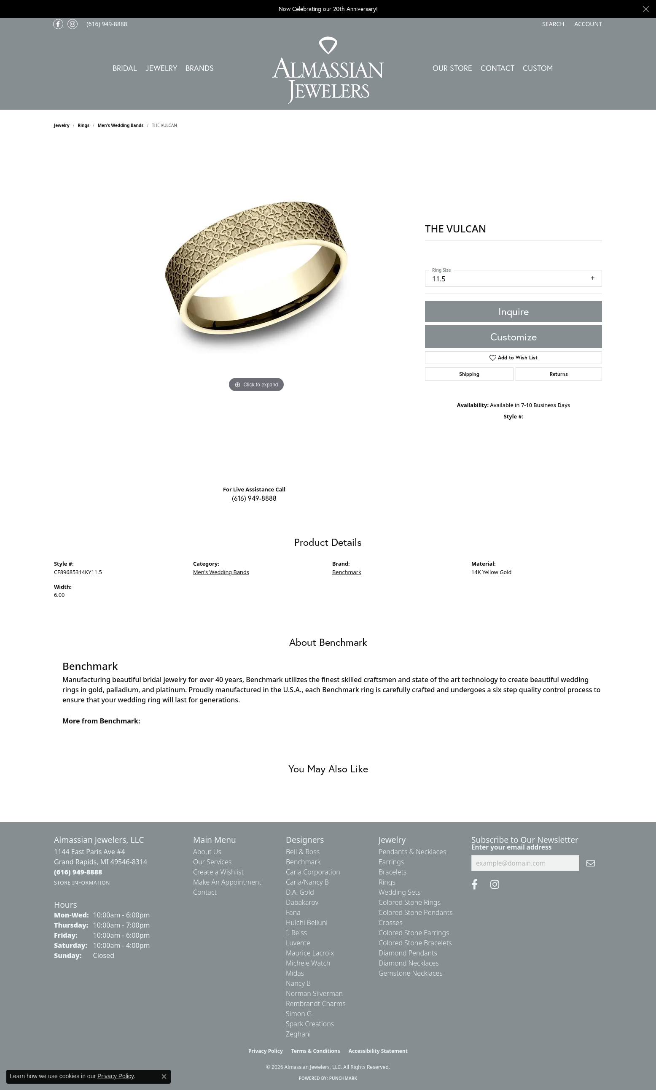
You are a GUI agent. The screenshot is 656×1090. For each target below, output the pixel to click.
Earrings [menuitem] (391, 861)
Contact (497, 68)
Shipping (469, 374)
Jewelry (161, 68)
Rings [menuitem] (387, 882)
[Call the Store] (78, 872)
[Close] (645, 9)
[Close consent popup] (164, 1076)
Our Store (452, 68)
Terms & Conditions (315, 1051)
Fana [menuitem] (293, 912)
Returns (559, 374)
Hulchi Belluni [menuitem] (307, 922)
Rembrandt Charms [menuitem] (316, 1003)
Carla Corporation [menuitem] (313, 872)
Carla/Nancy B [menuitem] (307, 882)
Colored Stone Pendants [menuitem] (416, 912)
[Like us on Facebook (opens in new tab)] (58, 24)
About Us (207, 851)
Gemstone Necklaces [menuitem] (411, 973)
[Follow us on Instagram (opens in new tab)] (72, 24)
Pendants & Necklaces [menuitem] (412, 851)
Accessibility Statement (378, 1051)
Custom (538, 68)
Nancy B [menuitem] (298, 983)
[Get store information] (82, 882)
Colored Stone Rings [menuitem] (410, 902)
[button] (552, 24)
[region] (256, 310)
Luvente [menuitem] (298, 942)
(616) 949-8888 (254, 498)
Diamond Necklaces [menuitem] (409, 963)
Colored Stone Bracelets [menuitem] (415, 942)
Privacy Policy (265, 1051)
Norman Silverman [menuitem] (314, 993)
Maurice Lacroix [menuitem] (310, 953)
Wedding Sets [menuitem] (400, 892)
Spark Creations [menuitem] (310, 1023)
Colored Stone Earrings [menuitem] (414, 932)
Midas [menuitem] (295, 973)
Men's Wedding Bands (121, 125)
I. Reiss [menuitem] (296, 932)
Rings (83, 125)
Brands (200, 68)
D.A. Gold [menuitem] (300, 892)
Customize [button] (513, 336)
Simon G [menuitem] (299, 1013)
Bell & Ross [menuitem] (303, 851)
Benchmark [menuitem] (303, 861)
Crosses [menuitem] (391, 922)
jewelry (62, 125)
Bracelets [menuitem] (393, 872)
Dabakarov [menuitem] (302, 902)
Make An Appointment (227, 882)
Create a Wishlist (218, 872)
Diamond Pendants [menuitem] (408, 953)
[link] (106, 24)
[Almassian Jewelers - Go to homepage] (328, 70)
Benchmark (346, 572)
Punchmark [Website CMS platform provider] (343, 1078)
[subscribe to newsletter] (590, 863)
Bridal (125, 68)
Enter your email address (511, 847)
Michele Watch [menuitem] (308, 963)
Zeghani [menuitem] (298, 1034)
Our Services (212, 861)
